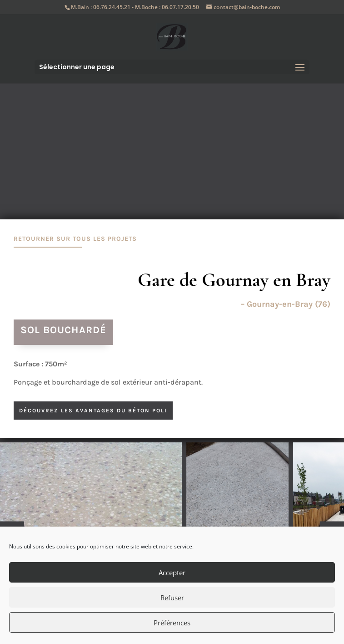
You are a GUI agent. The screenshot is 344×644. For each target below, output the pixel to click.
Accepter (172, 572)
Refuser (172, 597)
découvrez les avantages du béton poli (93, 410)
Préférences (172, 622)
